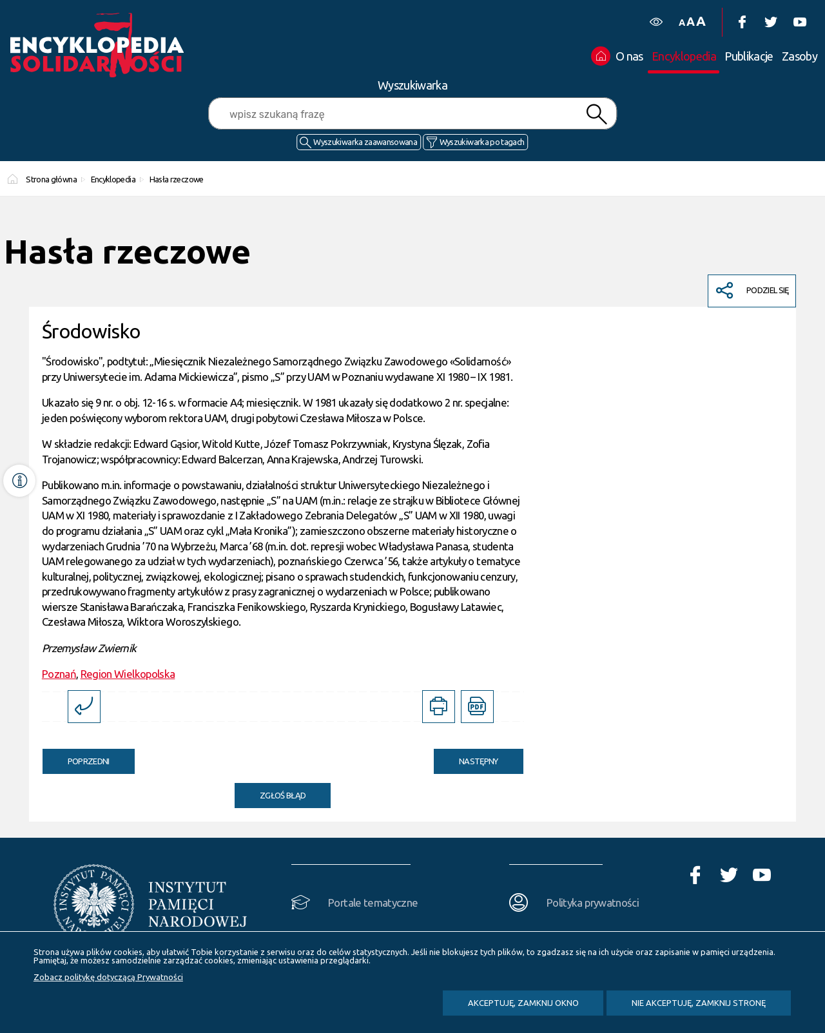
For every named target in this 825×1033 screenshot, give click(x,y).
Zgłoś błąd (283, 795)
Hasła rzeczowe (177, 179)
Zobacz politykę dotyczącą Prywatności (108, 976)
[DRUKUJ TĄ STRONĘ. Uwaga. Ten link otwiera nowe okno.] (438, 706)
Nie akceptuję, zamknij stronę (699, 1002)
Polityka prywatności (593, 902)
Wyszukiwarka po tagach (482, 141)
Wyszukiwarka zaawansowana (365, 141)
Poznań (59, 674)
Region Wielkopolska (128, 674)
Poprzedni (76, 757)
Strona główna (51, 179)
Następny (466, 757)
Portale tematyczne (373, 902)
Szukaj (597, 114)
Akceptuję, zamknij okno (523, 1002)
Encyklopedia (113, 179)
